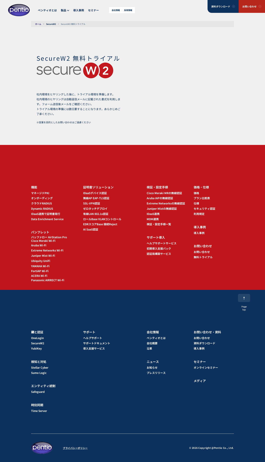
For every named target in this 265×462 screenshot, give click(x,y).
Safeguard (38, 392)
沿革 (149, 348)
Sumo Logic (38, 373)
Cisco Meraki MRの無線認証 (164, 193)
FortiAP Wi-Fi (40, 271)
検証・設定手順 (157, 187)
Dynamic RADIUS (42, 208)
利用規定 (199, 214)
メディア (200, 380)
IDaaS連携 (153, 214)
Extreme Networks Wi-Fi (47, 250)
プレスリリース (156, 373)
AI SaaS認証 (90, 229)
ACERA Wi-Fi (39, 276)
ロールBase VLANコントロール (102, 219)
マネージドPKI (40, 193)
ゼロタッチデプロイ (95, 208)
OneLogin (37, 338)
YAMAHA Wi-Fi (40, 266)
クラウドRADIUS (41, 203)
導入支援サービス (94, 348)
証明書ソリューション (98, 187)
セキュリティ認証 (204, 208)
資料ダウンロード (220, 6)
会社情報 (116, 10)
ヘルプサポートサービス (161, 243)
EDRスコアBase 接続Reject (100, 224)
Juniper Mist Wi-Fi (43, 255)
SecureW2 (51, 23)
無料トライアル (203, 257)
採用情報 (128, 10)
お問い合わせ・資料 (207, 331)
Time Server (39, 411)
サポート (89, 331)
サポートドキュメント (96, 343)
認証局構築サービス (159, 254)
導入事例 (78, 10)
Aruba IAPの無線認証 (160, 198)
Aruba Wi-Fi (38, 245)
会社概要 (152, 343)
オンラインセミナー (206, 367)
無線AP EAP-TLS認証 (96, 198)
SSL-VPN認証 (91, 203)
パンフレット (40, 232)
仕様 (196, 203)
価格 (196, 193)
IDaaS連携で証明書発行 (45, 214)
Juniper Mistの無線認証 (162, 208)
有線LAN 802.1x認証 (95, 214)
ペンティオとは (47, 10)
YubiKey (36, 348)
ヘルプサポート (92, 338)
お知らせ (152, 367)
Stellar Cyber (39, 367)
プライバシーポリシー (75, 448)
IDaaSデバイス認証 (95, 193)
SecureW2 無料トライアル (73, 23)
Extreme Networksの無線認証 (166, 203)
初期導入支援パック (159, 248)
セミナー (93, 10)
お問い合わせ (249, 6)
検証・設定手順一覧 (159, 224)
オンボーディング (42, 198)
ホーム (38, 23)
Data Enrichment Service (47, 219)
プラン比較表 (202, 198)
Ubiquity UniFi (40, 261)
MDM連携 (153, 219)
